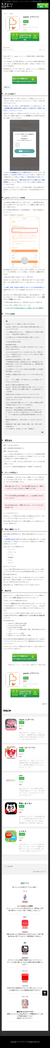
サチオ (45, 704)
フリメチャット (38, 871)
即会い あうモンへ (25, 814)
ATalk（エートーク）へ (25, 758)
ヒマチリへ (25, 841)
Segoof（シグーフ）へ (25, 730)
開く (9, 87)
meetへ (25, 786)
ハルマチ (10, 866)
